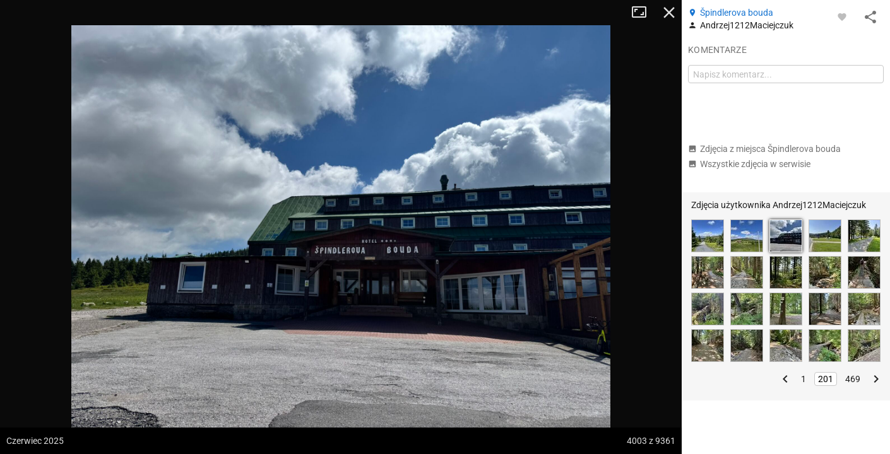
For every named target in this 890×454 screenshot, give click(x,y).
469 (852, 379)
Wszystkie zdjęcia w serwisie (749, 164)
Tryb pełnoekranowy (643, 12)
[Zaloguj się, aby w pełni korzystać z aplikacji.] (842, 16)
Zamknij (669, 12)
